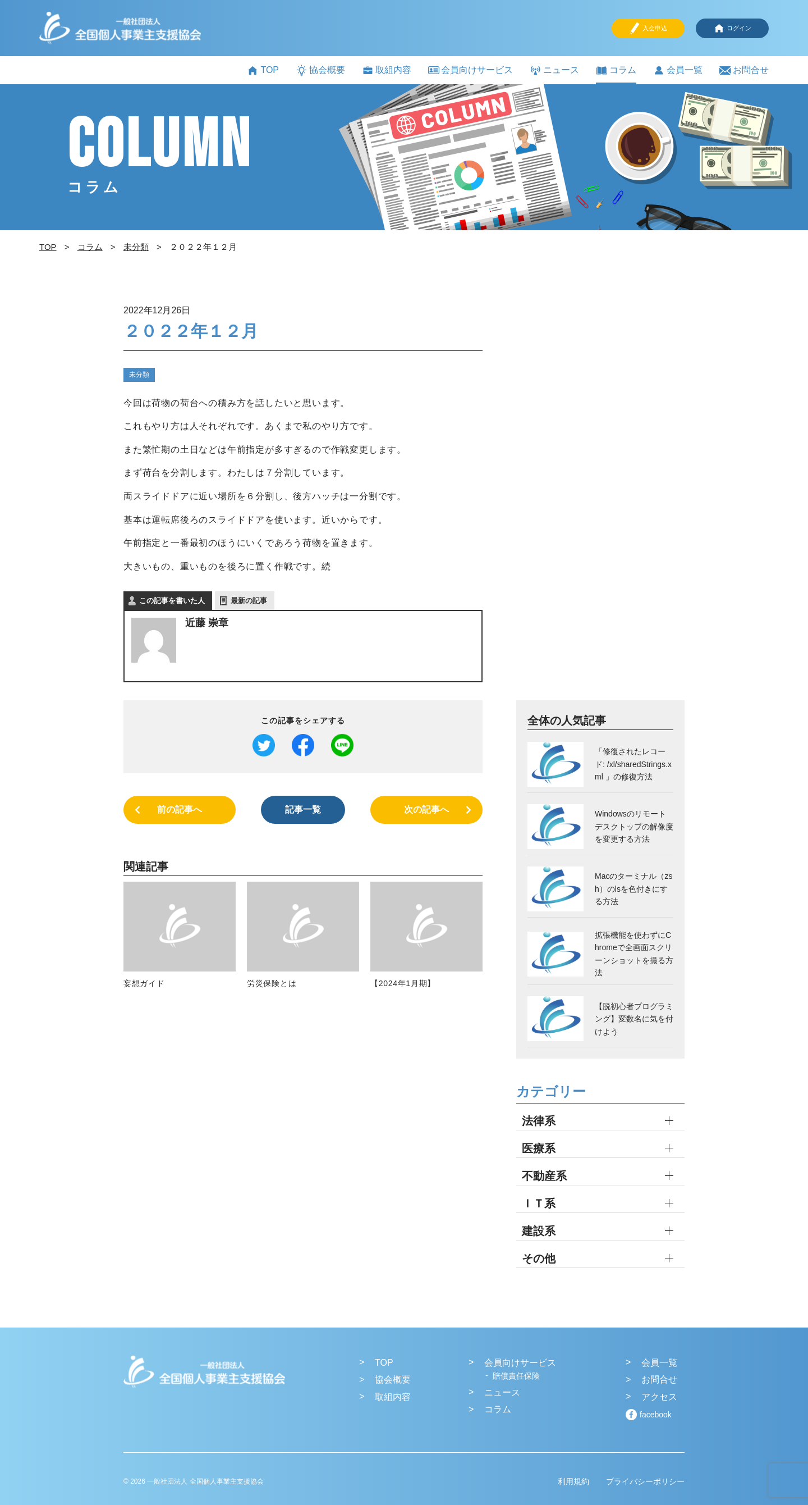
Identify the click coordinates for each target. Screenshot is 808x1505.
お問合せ (744, 70)
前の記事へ (179, 809)
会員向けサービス (470, 70)
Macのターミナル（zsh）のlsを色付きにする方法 (633, 889)
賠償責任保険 (516, 1375)
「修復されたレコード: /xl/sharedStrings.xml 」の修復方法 (633, 764)
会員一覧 (678, 70)
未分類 (139, 374)
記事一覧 (303, 809)
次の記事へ (426, 809)
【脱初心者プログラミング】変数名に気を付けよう (634, 1019)
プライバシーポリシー (645, 1481)
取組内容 (386, 70)
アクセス (659, 1397)
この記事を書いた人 (172, 600)
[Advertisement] (600, 500)
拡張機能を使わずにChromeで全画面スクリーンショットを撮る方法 (634, 954)
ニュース (554, 70)
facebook (656, 1414)
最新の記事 (249, 600)
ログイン (732, 28)
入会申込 (648, 28)
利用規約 (573, 1481)
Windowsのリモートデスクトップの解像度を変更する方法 (634, 826)
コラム (616, 70)
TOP (263, 70)
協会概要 (320, 70)
